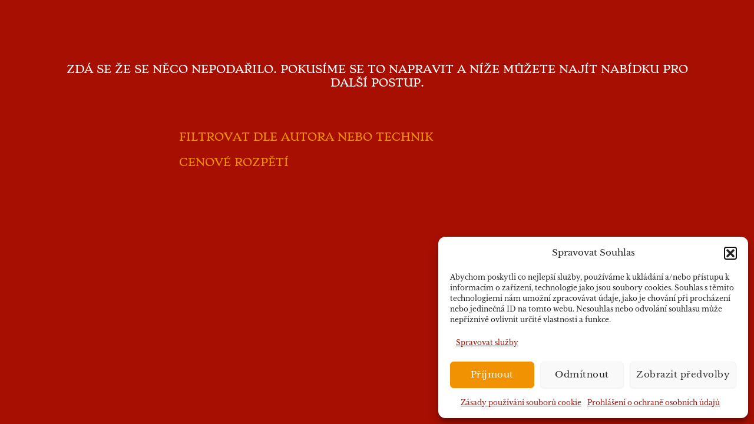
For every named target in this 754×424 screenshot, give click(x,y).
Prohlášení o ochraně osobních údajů (653, 402)
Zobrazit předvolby (683, 374)
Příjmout (492, 374)
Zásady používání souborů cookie (521, 402)
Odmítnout (582, 374)
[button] (730, 253)
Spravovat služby (487, 342)
